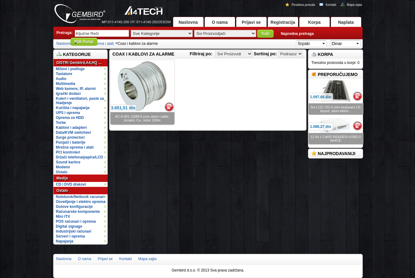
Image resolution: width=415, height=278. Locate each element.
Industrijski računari (81, 231)
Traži (265, 34)
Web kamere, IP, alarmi (81, 88)
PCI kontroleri (68, 152)
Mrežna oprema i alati (81, 147)
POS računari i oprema (81, 221)
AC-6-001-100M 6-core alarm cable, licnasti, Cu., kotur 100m (142, 118)
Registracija (283, 22)
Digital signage (81, 226)
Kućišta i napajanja (81, 108)
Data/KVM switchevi (73, 132)
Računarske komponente (81, 211)
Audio (81, 79)
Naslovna (188, 22)
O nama (220, 22)
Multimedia (81, 84)
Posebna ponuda (300, 4)
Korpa (314, 22)
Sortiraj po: (265, 53)
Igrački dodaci (81, 93)
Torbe (81, 122)
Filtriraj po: (201, 53)
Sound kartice (68, 162)
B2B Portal (84, 42)
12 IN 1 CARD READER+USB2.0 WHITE (335, 138)
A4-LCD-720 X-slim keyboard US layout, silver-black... (336, 109)
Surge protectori (81, 137)
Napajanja (65, 241)
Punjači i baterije (81, 142)
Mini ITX (81, 216)
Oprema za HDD (81, 118)
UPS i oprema (81, 113)
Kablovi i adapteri (81, 127)
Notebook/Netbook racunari (80, 197)
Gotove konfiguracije (81, 206)
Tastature (81, 74)
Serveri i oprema (81, 236)
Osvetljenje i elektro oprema (81, 202)
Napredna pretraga (297, 34)
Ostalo (81, 172)
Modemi (63, 167)
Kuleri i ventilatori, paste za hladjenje (81, 100)
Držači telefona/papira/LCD (79, 157)
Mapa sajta (351, 4)
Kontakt (328, 4)
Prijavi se (251, 22)
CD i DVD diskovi (81, 184)
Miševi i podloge (81, 69)
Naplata (346, 22)
